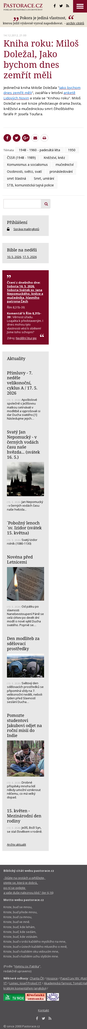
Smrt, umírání (44, 178)
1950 (71, 150)
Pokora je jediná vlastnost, (43, 17)
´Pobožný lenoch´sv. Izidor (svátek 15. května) (24, 528)
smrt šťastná (16, 178)
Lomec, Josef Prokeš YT (25, 983)
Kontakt (43, 1010)
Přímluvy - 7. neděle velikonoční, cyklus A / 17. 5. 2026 (22, 383)
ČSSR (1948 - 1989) (21, 157)
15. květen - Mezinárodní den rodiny (24, 815)
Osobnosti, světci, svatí (24, 171)
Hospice (52, 978)
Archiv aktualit (16, 844)
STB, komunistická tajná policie (30, 185)
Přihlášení (17, 222)
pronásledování (61, 171)
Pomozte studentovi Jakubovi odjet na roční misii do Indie (24, 725)
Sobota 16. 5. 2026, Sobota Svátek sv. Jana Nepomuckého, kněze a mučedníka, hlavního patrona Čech (25, 293)
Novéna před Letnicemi (20, 559)
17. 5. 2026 (30, 257)
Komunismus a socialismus (27, 164)
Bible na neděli (22, 250)
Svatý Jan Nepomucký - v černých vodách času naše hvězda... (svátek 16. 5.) (23, 444)
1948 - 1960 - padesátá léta (39, 150)
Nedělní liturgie (26, 338)
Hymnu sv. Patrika (27, 966)
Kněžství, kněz (54, 157)
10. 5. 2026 (14, 257)
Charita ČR (37, 978)
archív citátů (75, 23)
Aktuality (16, 358)
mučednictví (65, 164)
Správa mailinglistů (26, 229)
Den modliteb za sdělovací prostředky (23, 643)
